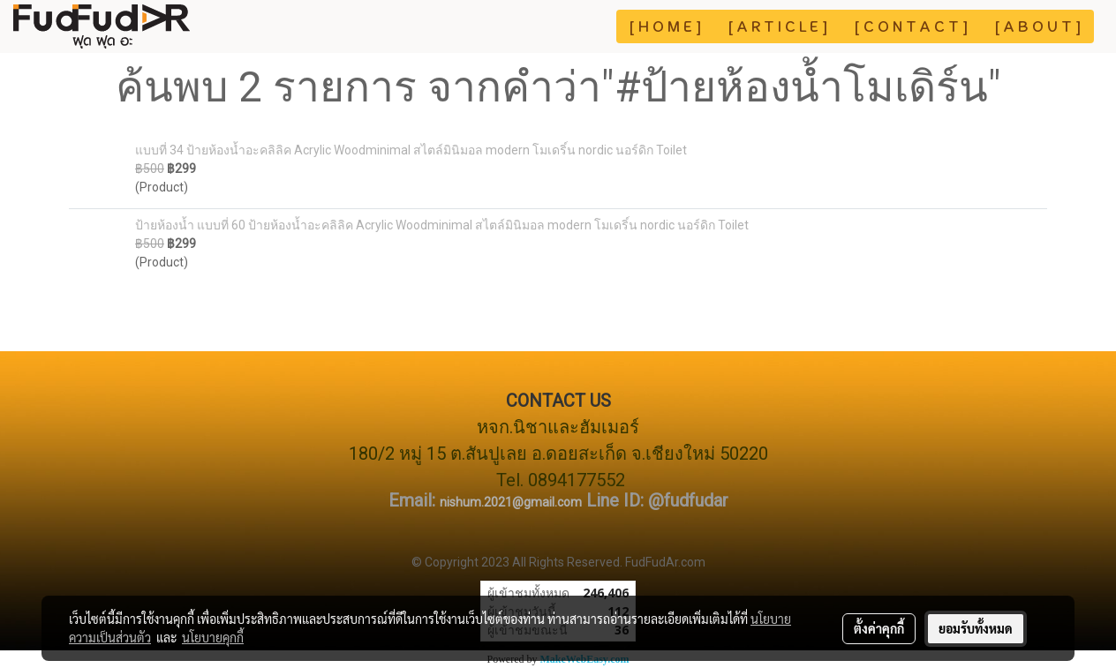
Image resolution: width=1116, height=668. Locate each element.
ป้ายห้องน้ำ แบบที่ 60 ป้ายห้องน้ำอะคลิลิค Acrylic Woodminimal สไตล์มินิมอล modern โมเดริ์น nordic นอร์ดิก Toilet (442, 225)
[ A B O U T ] (1038, 26)
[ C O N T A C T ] (911, 26)
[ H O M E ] (665, 26)
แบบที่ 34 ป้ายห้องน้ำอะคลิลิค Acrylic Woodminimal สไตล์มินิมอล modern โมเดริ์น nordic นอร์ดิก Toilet (411, 150)
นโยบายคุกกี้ (213, 637)
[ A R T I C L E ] (777, 26)
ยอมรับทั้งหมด (976, 628)
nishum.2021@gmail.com (511, 502)
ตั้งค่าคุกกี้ (879, 628)
